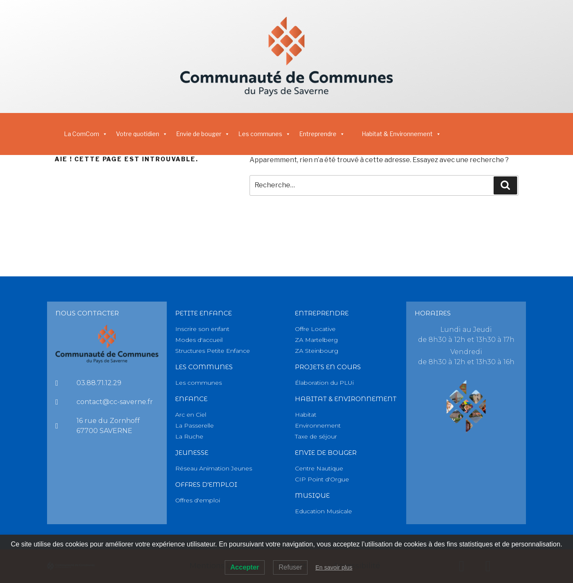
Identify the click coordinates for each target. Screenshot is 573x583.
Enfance (191, 399)
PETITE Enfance (203, 313)
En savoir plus (333, 567)
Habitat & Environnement (401, 133)
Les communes (264, 133)
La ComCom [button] (86, 133)
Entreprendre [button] (322, 133)
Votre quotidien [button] (142, 133)
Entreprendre (322, 313)
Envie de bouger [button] (203, 133)
